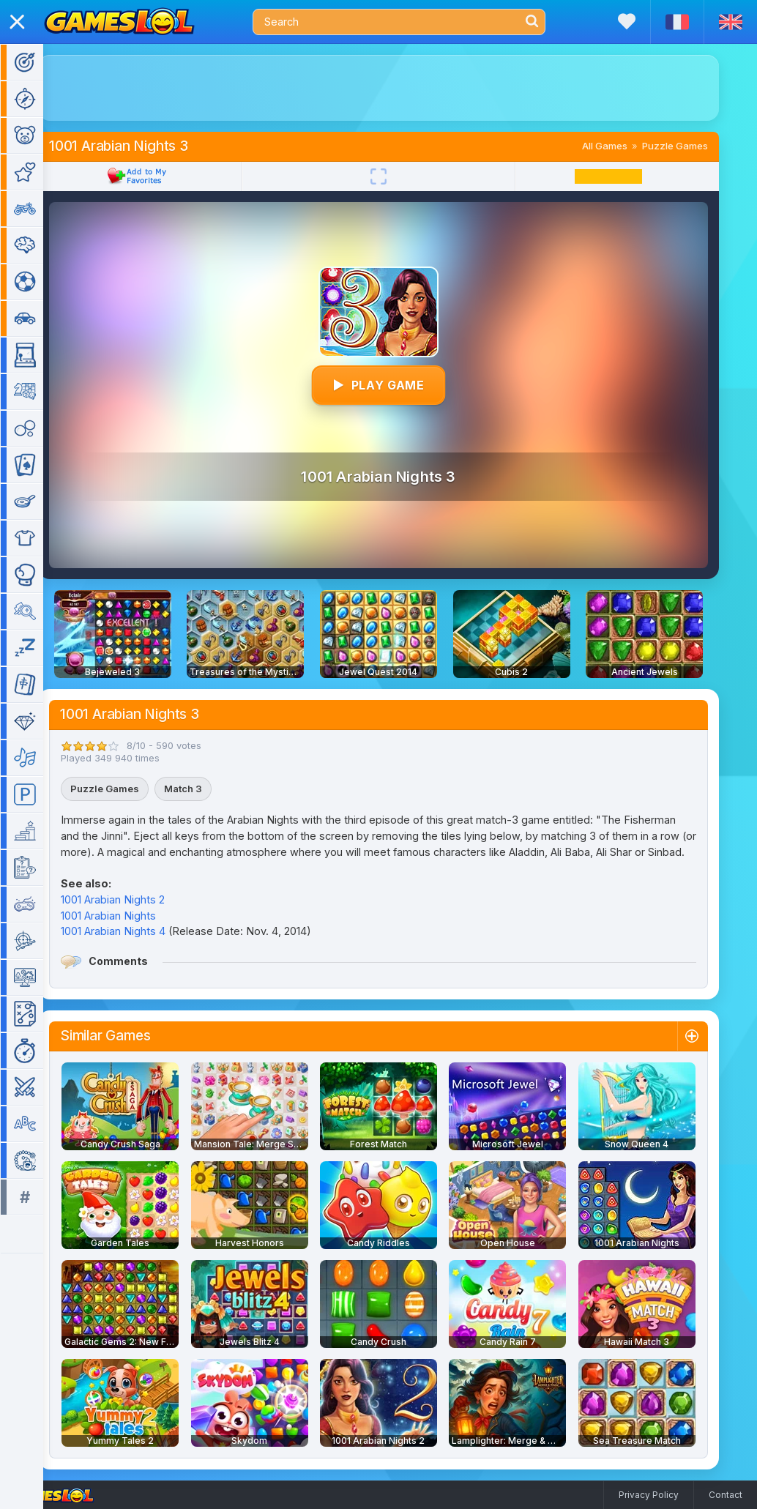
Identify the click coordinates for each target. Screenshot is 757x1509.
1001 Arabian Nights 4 (134, 931)
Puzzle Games (696, 146)
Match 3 (204, 788)
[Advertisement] (399, 88)
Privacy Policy (649, 1494)
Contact (725, 1494)
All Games (626, 146)
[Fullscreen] (400, 176)
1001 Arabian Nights (129, 915)
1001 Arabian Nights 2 (134, 899)
